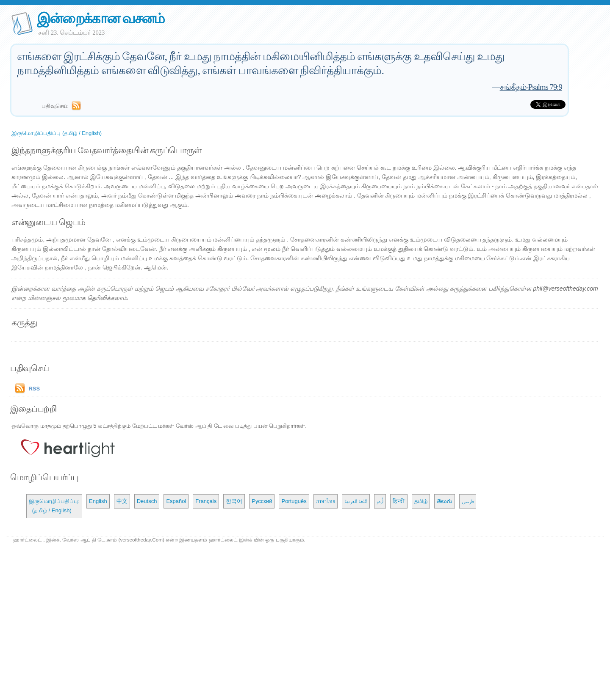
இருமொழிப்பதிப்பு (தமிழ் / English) (56, 133)
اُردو (380, 501)
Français (205, 501)
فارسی (468, 501)
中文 (122, 501)
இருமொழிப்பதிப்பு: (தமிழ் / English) (54, 506)
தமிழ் (420, 501)
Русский (262, 501)
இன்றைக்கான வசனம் (100, 18)
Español (176, 501)
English (98, 501)
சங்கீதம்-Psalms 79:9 (531, 86)
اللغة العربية (356, 501)
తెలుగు (444, 501)
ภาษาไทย (325, 501)
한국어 (234, 501)
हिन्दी (399, 501)
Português (293, 501)
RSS (34, 388)
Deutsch (147, 501)
